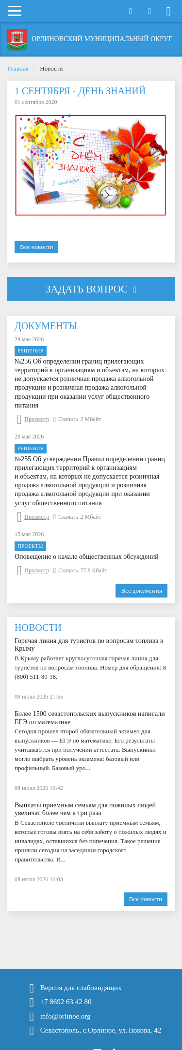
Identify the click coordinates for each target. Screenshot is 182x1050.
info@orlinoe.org (65, 1016)
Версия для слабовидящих (81, 988)
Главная (18, 68)
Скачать (65, 419)
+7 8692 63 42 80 (66, 1002)
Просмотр (33, 419)
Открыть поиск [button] (131, 11)
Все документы (141, 590)
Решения (30, 350)
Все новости (36, 246)
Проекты (30, 546)
